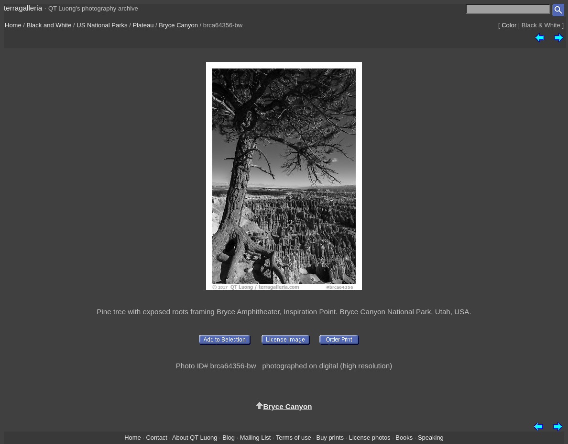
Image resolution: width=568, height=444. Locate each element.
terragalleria (23, 8)
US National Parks (101, 25)
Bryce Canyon (178, 25)
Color (509, 25)
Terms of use (293, 437)
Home (13, 25)
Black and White (49, 25)
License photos (370, 437)
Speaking (431, 437)
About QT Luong (194, 437)
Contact (156, 437)
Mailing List (255, 437)
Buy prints (330, 437)
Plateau (142, 25)
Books (404, 437)
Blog (228, 437)
